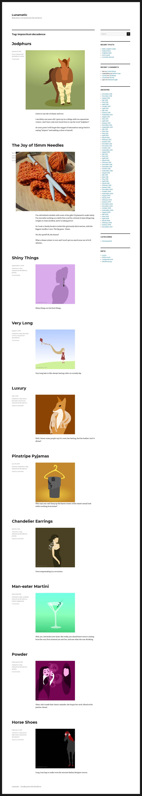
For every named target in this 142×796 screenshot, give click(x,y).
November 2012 (107, 125)
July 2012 (105, 129)
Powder (20, 654)
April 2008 (105, 218)
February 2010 (106, 185)
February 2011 (106, 162)
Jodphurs (21, 43)
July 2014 (105, 110)
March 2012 (106, 137)
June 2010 (105, 177)
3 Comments (16, 160)
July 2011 (105, 154)
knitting (14, 158)
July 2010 (105, 175)
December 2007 (107, 227)
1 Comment (15, 59)
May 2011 (105, 156)
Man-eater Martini (30, 586)
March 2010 (106, 183)
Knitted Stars (106, 51)
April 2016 (105, 104)
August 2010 (106, 173)
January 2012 (106, 142)
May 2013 (105, 119)
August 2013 (106, 117)
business (14, 466)
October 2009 (106, 191)
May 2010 (105, 179)
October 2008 (106, 208)
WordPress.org (107, 261)
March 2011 (105, 160)
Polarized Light (113, 80)
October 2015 (106, 106)
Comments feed (107, 259)
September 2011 (107, 150)
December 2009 (107, 189)
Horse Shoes (24, 722)
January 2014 (106, 113)
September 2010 (107, 171)
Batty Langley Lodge (109, 49)
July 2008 (105, 214)
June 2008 (105, 216)
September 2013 (107, 115)
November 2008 (107, 206)
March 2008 (106, 220)
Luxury (19, 388)
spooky (14, 669)
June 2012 (105, 131)
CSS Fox (111, 78)
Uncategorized (107, 241)
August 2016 (106, 98)
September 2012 (107, 127)
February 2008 (107, 223)
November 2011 (107, 146)
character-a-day (17, 268)
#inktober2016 (106, 53)
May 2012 (105, 133)
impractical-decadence (19, 156)
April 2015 (105, 108)
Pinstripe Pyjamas (30, 456)
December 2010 (107, 164)
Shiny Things (25, 257)
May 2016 (105, 102)
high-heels (15, 735)
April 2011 (105, 158)
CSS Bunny (112, 75)
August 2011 (106, 152)
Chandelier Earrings (32, 521)
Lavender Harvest (108, 57)
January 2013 (106, 123)
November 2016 (107, 96)
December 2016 (107, 94)
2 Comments (16, 275)
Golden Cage (116, 73)
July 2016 (105, 100)
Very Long (22, 323)
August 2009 (106, 196)
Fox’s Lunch (106, 55)
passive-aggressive (18, 601)
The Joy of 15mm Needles (38, 145)
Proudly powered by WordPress (31, 786)
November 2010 (107, 166)
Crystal (104, 75)
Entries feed (106, 257)
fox (24, 401)
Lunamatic (19, 15)
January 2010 (106, 187)
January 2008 (106, 225)
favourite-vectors (17, 401)
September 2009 (107, 193)
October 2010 (106, 169)
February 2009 (107, 200)
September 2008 (107, 210)
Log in (104, 255)
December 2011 (107, 144)
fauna (24, 398)
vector (22, 56)
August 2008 (106, 212)
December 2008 (107, 204)
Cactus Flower (111, 71)
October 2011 (106, 148)
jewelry (14, 272)
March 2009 (106, 198)
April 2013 (105, 121)
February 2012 (106, 139)
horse (13, 54)
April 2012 (105, 135)
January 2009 (106, 202)
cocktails (25, 597)
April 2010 (105, 181)
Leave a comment (18, 405)
